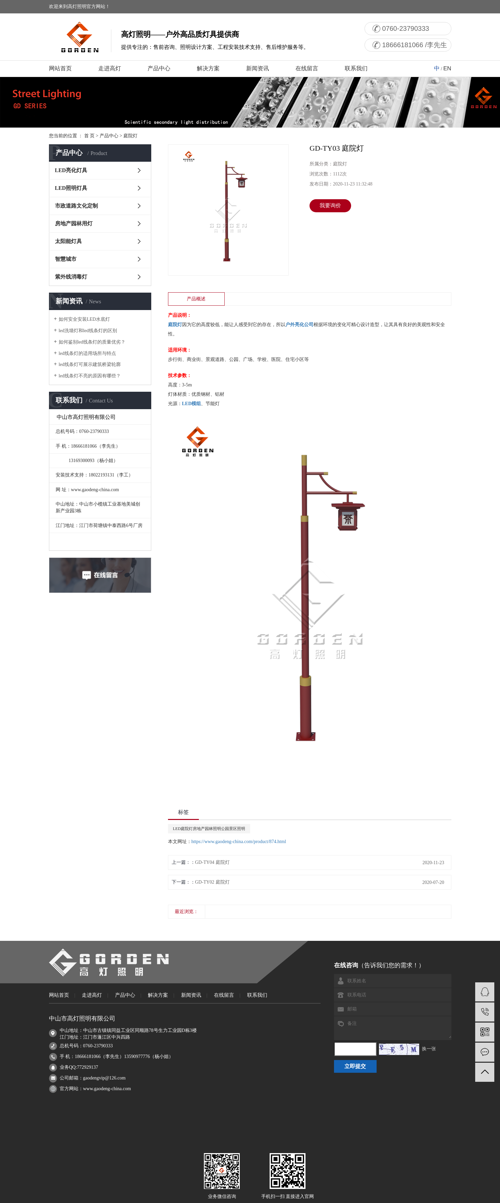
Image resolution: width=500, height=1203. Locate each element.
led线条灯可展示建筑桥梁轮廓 (90, 364)
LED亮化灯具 (71, 170)
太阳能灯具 (68, 241)
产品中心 (159, 68)
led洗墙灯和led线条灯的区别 (88, 330)
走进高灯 (109, 68)
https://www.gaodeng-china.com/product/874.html (238, 841)
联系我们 (356, 68)
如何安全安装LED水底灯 (84, 319)
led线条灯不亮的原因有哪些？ (90, 375)
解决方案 (208, 68)
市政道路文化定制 (76, 206)
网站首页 (60, 68)
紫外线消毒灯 (71, 277)
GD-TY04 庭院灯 (212, 862)
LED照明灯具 (71, 188)
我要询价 (330, 205)
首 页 (89, 135)
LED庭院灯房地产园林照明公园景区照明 (209, 828)
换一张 (429, 1048)
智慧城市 (65, 259)
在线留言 (306, 68)
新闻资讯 (257, 68)
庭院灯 (130, 135)
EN (447, 68)
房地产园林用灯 (74, 223)
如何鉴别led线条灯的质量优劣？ (92, 342)
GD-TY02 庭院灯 (212, 882)
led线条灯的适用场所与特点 (87, 353)
